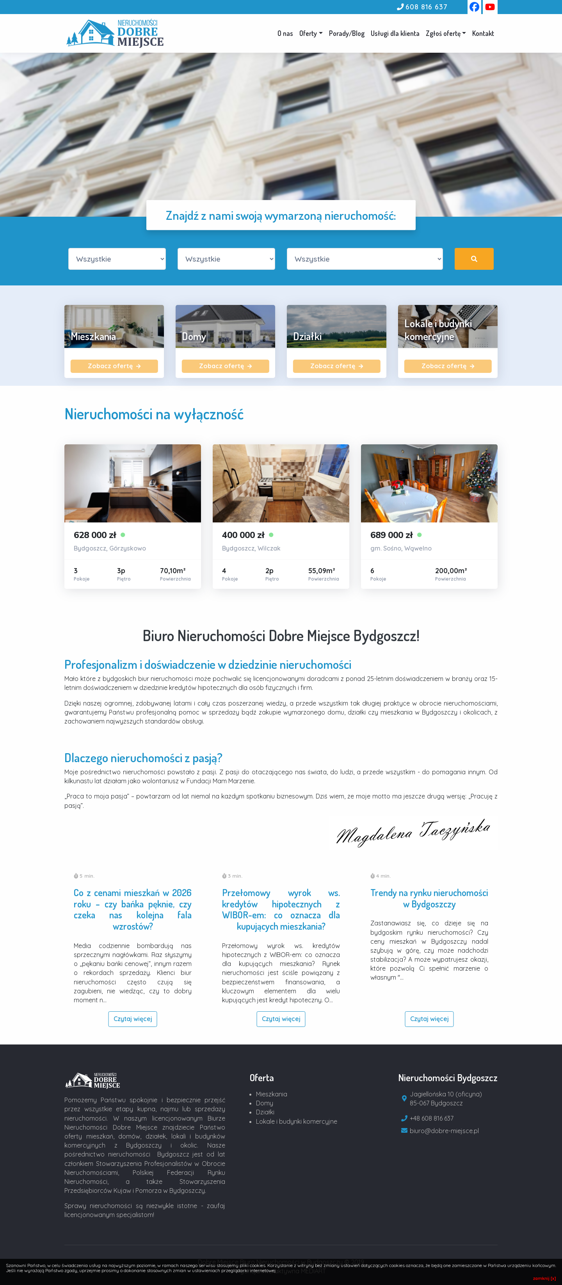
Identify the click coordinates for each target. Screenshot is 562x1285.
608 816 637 (426, 6)
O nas (285, 33)
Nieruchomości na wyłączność (154, 413)
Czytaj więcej (133, 1019)
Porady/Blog (347, 33)
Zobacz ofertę (114, 366)
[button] (446, 33)
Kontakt (483, 33)
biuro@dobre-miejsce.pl (444, 1131)
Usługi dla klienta (395, 33)
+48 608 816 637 (432, 1118)
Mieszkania (271, 1094)
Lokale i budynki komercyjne (296, 1121)
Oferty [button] (308, 33)
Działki (265, 1112)
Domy (264, 1103)
